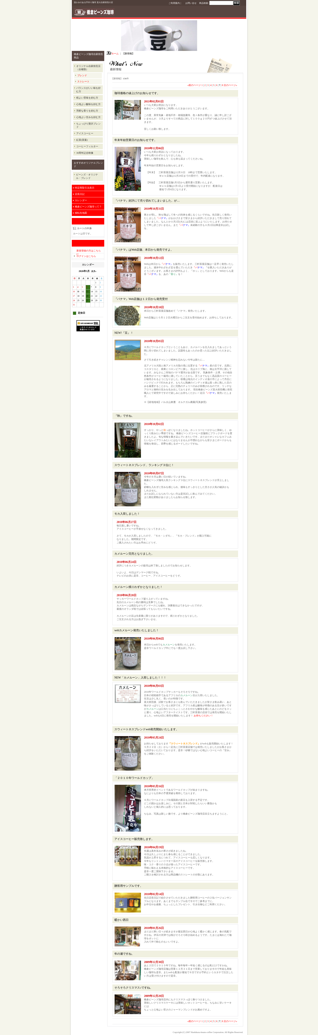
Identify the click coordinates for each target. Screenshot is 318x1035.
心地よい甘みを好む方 (88, 117)
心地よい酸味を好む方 (88, 104)
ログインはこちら (86, 256)
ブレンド (82, 75)
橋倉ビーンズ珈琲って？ (88, 206)
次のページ (230, 85)
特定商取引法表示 (84, 187)
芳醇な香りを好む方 (87, 110)
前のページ (194, 85)
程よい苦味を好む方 (87, 97)
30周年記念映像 (84, 152)
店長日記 (80, 194)
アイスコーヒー (84, 133)
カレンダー (81, 200)
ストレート (83, 81)
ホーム (115, 53)
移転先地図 (81, 213)
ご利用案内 (174, 3)
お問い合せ (191, 3)
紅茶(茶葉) (82, 140)
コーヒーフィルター (87, 146)
